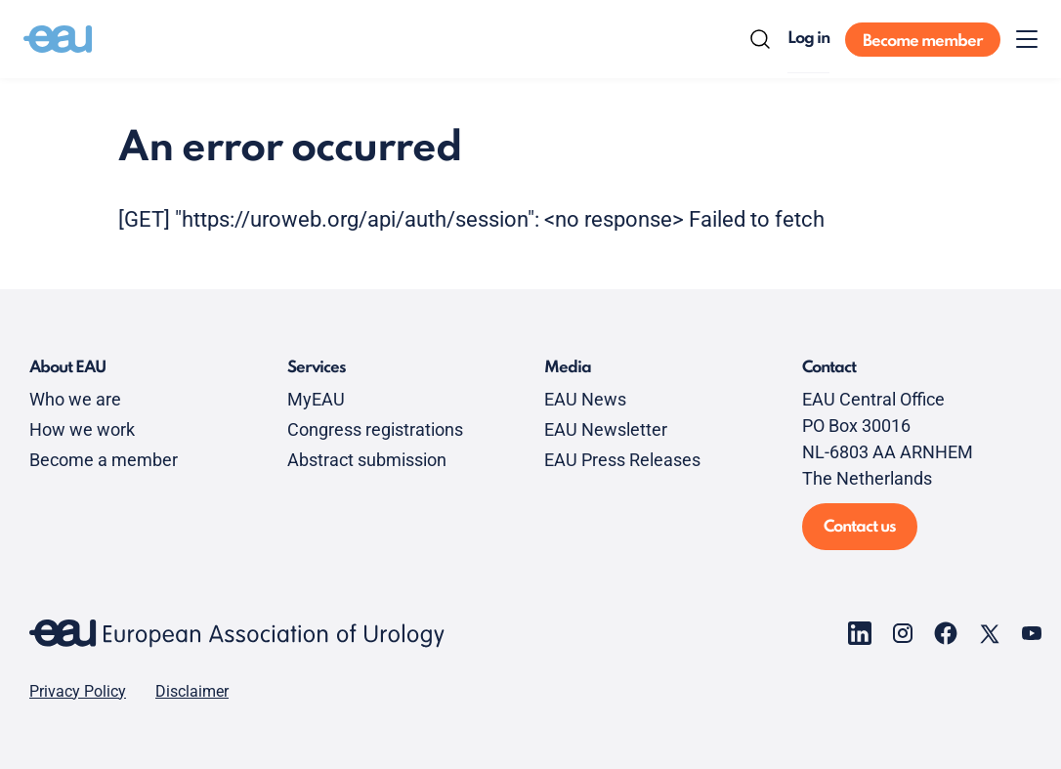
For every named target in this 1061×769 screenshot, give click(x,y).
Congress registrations (375, 429)
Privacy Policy (77, 692)
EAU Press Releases (622, 459)
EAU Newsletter (605, 429)
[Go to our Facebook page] (945, 633)
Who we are (75, 399)
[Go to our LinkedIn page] (859, 633)
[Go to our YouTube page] (1031, 633)
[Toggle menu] (1027, 39)
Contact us (860, 527)
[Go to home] (57, 39)
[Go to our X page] (988, 633)
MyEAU (316, 399)
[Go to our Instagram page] (902, 633)
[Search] (760, 39)
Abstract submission (366, 459)
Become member (923, 41)
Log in (808, 38)
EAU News (585, 399)
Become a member (103, 459)
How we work (82, 429)
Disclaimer (192, 692)
